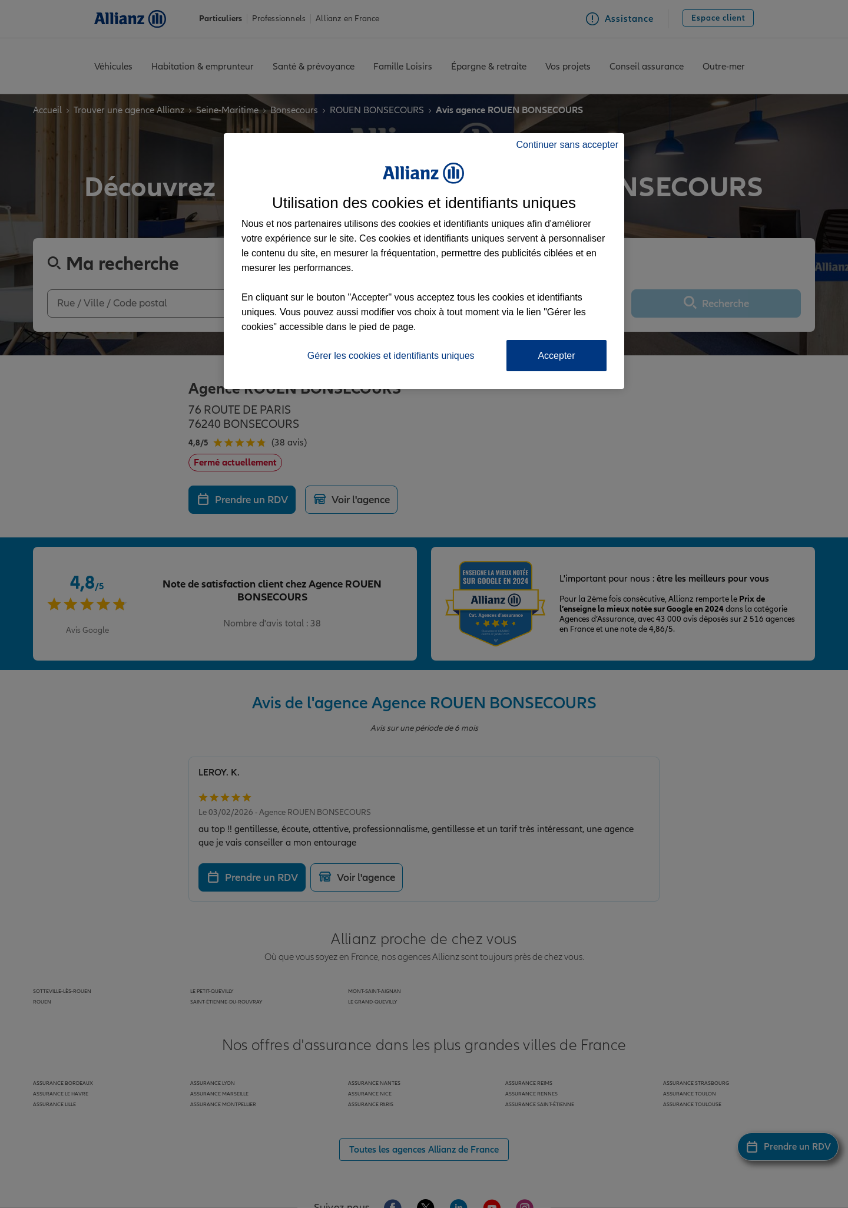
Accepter (556, 356)
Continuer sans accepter (567, 145)
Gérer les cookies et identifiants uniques (391, 356)
